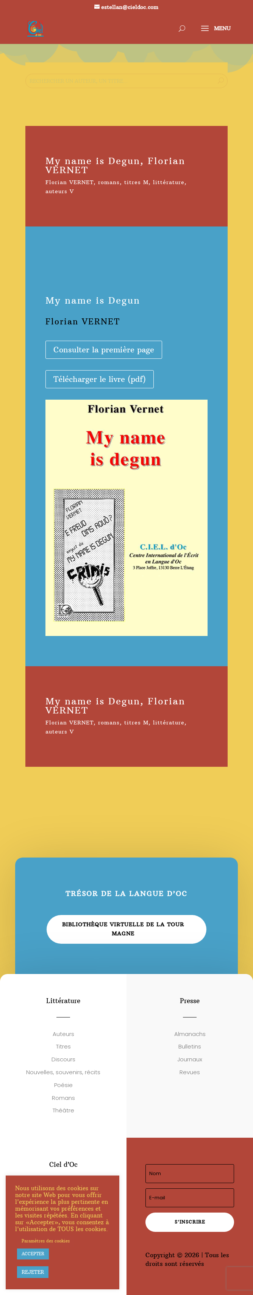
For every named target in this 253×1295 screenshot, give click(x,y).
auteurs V (59, 191)
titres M (136, 182)
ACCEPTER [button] (33, 1253)
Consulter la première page (103, 349)
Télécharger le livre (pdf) (99, 379)
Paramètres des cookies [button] (46, 1241)
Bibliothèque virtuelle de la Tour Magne (123, 929)
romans (109, 182)
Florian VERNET (69, 182)
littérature (168, 182)
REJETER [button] (33, 1272)
